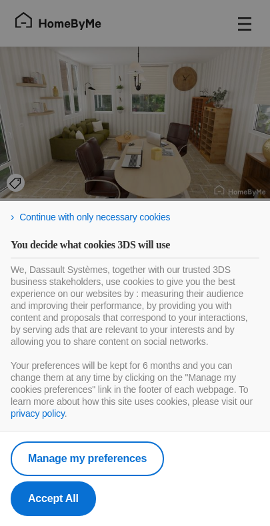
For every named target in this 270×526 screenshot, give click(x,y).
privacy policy (38, 413)
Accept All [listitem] (53, 498)
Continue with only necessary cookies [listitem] (94, 217)
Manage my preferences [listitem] (87, 458)
